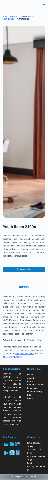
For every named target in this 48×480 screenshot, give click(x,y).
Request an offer (24, 269)
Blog (29, 395)
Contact (30, 398)
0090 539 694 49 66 (24, 353)
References (32, 388)
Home (30, 374)
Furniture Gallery (34, 391)
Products (31, 381)
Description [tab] (24, 287)
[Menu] (44, 4)
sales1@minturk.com (12, 357)
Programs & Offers (35, 384)
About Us (31, 378)
